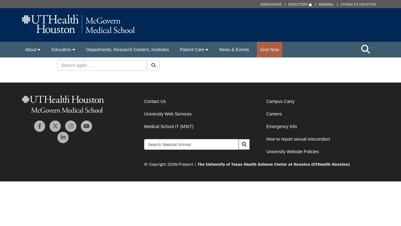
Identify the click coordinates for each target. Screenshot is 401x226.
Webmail (326, 4)
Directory (300, 4)
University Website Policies (292, 151)
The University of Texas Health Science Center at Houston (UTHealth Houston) (274, 164)
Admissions (271, 4)
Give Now (269, 49)
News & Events (234, 49)
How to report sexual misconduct (298, 139)
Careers (274, 113)
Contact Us (155, 101)
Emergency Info (281, 126)
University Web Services (167, 113)
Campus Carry (280, 101)
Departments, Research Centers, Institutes (127, 49)
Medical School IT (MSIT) (169, 126)
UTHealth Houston (358, 4)
